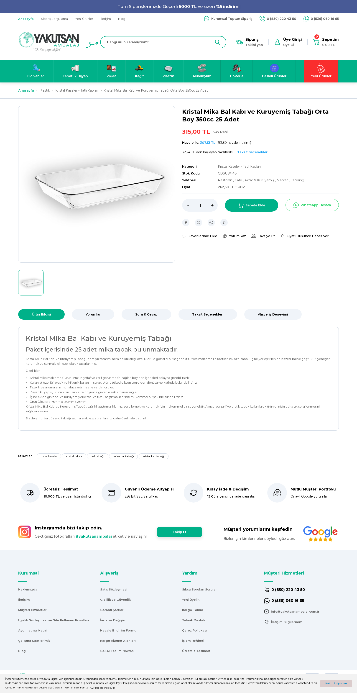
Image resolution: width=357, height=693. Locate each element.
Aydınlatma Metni (32, 630)
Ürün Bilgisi (41, 314)
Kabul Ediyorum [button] (336, 683)
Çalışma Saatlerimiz (34, 640)
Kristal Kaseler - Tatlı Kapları (239, 166)
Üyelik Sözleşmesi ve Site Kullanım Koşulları (53, 620)
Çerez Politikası (194, 630)
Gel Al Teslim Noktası (117, 651)
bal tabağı (97, 456)
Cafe (239, 180)
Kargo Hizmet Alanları (118, 640)
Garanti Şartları (112, 610)
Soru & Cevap (146, 314)
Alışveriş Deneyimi (273, 314)
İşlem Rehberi (193, 640)
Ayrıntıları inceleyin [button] (102, 687)
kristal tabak (74, 456)
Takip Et (179, 532)
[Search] (163, 42)
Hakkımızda (27, 589)
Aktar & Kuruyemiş (260, 180)
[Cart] (326, 42)
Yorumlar (93, 314)
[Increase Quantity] (214, 205)
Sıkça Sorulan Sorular (199, 589)
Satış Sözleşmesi (113, 589)
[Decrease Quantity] (185, 205)
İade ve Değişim (113, 620)
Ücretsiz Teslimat (196, 651)
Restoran (225, 180)
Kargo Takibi (192, 610)
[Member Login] (288, 42)
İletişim (24, 599)
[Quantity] (200, 205)
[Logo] (48, 42)
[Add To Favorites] (199, 236)
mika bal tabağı (123, 456)
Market (283, 180)
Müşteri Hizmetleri (33, 610)
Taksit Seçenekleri (207, 314)
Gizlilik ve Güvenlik (115, 599)
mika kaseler (49, 456)
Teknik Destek (193, 620)
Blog (22, 651)
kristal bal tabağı (154, 456)
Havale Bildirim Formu (118, 630)
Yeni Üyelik (190, 599)
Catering (297, 180)
